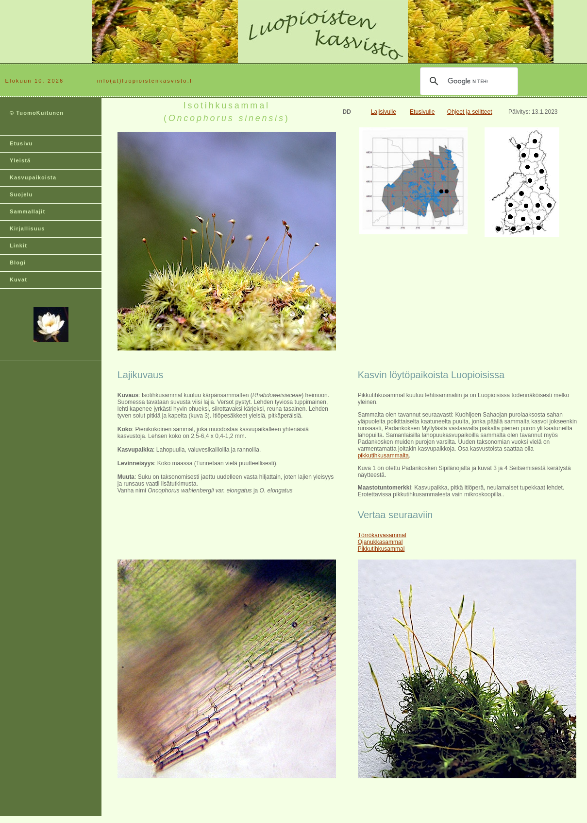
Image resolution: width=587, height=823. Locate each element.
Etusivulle (422, 111)
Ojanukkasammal (380, 542)
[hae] (467, 81)
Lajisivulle (383, 111)
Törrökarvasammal (382, 535)
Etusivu (21, 143)
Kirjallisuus (27, 228)
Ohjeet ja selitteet (469, 111)
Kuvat (18, 279)
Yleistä (20, 160)
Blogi (18, 262)
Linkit (18, 245)
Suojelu (21, 194)
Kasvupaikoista (33, 177)
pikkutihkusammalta (383, 455)
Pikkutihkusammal (381, 548)
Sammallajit (27, 211)
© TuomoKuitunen (37, 113)
